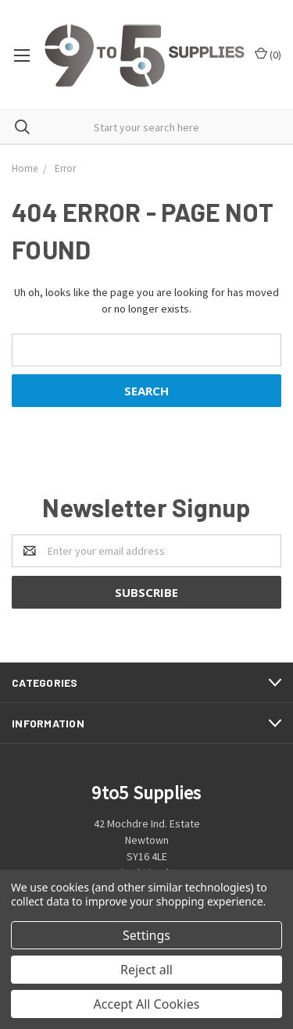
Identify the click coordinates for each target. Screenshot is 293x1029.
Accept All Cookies (147, 1004)
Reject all (146, 969)
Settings (146, 935)
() (268, 54)
